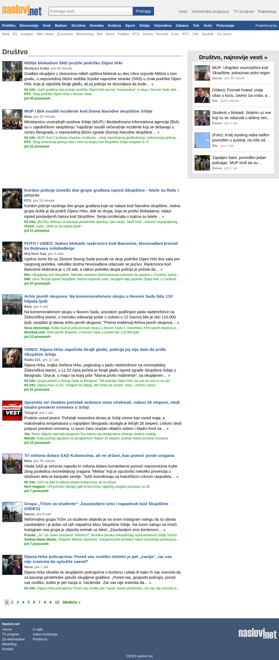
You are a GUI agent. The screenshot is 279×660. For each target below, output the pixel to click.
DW (196, 34)
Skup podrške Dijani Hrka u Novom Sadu (58, 94)
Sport (130, 25)
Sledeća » (71, 602)
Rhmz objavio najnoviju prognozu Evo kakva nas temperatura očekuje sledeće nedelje (90, 434)
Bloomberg (84, 34)
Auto (208, 25)
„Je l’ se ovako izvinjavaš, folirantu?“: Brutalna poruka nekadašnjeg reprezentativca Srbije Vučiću (100, 535)
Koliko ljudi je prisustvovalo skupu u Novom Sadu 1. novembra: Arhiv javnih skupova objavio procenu (102, 328)
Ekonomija (29, 25)
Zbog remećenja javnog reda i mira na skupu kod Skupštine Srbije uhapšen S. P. (86, 142)
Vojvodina (162, 25)
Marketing (9, 644)
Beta (6, 34)
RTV (185, 34)
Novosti (162, 34)
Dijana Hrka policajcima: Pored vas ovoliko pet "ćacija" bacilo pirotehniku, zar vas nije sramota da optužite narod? (102, 588)
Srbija (144, 25)
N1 (15, 34)
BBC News (45, 34)
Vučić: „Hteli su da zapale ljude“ (53, 226)
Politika (8, 25)
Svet (47, 25)
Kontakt (7, 649)
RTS (135, 34)
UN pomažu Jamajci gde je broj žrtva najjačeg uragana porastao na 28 (87, 487)
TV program (243, 11)
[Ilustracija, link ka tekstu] (202, 73)
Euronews (65, 34)
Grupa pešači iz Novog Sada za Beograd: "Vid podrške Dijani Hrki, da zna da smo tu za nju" (97, 381)
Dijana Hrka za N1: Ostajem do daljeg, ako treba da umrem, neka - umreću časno (90, 385)
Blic (99, 34)
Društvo (78, 25)
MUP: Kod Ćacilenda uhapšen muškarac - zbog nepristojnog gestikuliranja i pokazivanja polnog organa (102, 138)
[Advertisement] (92, 167)
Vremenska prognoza (210, 11)
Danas (147, 34)
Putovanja (225, 25)
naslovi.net (145, 656)
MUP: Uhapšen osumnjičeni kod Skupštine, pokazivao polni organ (241, 70)
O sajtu (38, 629)
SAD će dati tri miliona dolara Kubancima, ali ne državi (70, 482)
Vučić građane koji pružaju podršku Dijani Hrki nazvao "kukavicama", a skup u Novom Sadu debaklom (102, 90)
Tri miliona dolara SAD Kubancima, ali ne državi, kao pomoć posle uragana (99, 455)
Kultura (114, 25)
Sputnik (208, 34)
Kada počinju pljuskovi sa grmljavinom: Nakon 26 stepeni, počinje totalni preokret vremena (96, 438)
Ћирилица (266, 11)
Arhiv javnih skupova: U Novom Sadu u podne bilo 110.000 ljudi (81, 332)
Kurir (175, 34)
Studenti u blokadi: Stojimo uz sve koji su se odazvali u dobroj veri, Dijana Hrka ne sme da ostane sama (241, 115)
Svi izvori (224, 34)
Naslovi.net (11, 624)
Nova (110, 34)
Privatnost (40, 639)
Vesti (183, 11)
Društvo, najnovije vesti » (233, 57)
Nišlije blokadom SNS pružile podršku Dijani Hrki (73, 63)
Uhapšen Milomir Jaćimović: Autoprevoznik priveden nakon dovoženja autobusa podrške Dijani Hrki (102, 539)
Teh (196, 25)
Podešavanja (266, 25)
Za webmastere (13, 639)
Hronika (97, 25)
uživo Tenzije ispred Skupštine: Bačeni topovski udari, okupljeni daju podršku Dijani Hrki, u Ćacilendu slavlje (102, 279)
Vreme (7, 629)
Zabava (182, 25)
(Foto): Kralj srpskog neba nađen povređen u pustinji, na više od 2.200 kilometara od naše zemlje (240, 138)
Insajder (27, 34)
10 (57, 602)
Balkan (61, 25)
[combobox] (90, 11)
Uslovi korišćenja (45, 634)
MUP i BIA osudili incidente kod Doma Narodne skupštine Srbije (88, 111)
